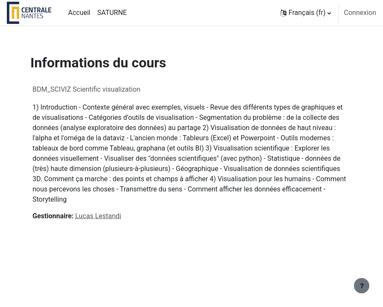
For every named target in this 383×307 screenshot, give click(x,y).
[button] (305, 13)
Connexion (360, 13)
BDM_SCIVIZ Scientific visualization (86, 89)
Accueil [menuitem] (79, 13)
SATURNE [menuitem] (112, 13)
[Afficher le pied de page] (361, 285)
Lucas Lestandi (98, 216)
